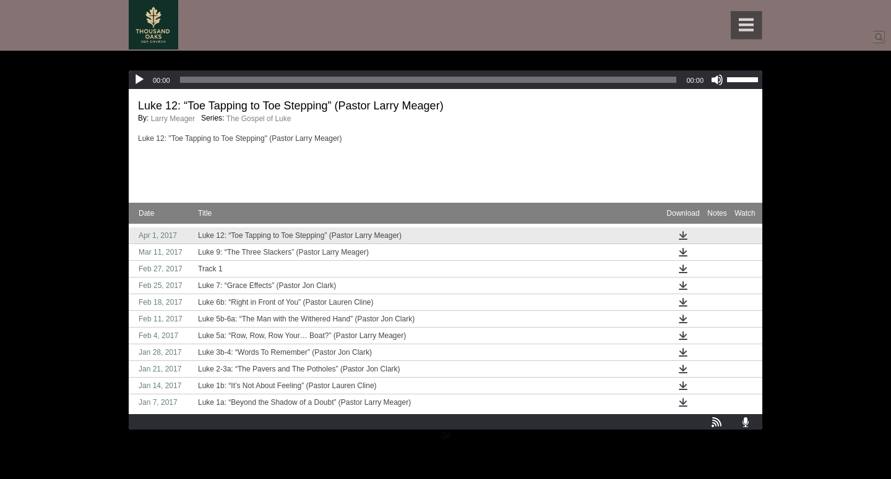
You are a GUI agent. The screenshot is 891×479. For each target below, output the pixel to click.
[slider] (428, 80)
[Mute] (717, 80)
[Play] (139, 80)
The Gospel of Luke (258, 118)
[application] (445, 79)
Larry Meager (173, 118)
